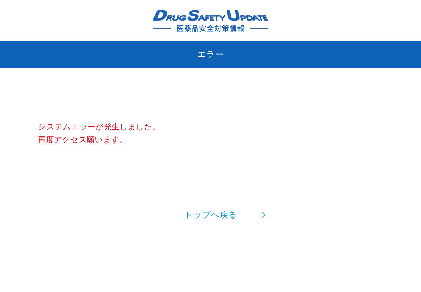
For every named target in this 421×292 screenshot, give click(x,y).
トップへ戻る (210, 215)
